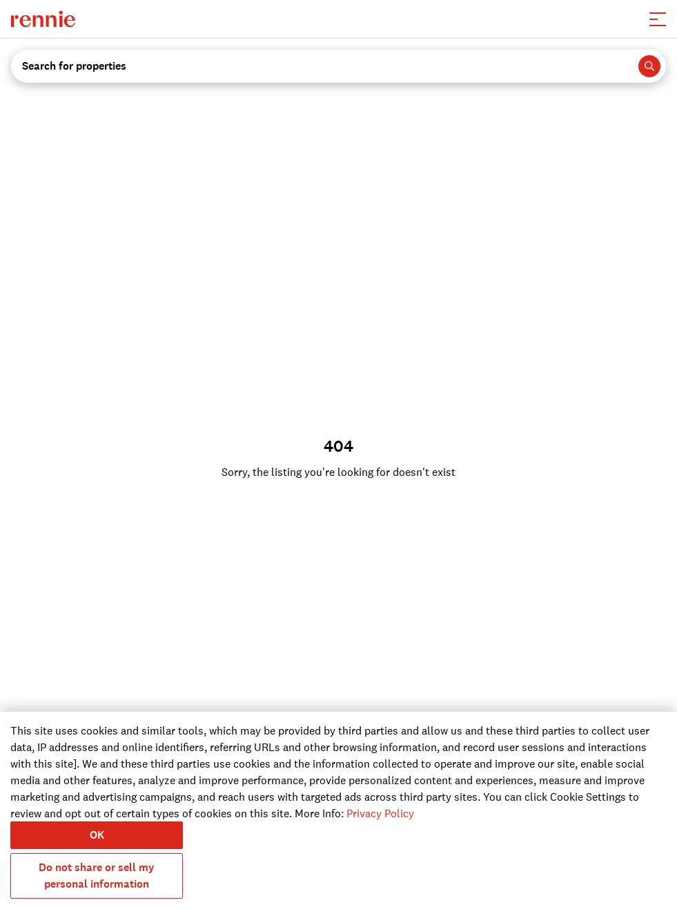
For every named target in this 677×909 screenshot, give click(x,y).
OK (97, 835)
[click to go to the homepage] (43, 19)
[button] (657, 19)
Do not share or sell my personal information (97, 875)
